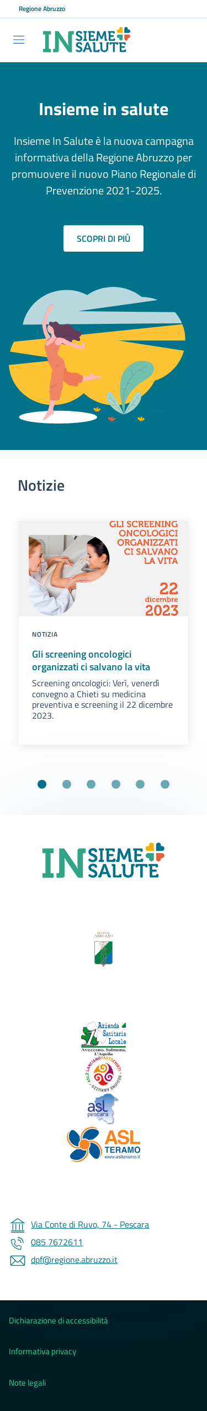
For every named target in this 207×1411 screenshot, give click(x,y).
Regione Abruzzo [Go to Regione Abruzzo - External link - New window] (42, 9)
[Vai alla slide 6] (165, 784)
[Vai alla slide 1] (42, 784)
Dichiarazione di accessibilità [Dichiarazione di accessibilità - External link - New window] (58, 1321)
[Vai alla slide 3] (91, 784)
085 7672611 (46, 1242)
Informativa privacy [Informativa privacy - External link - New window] (42, 1351)
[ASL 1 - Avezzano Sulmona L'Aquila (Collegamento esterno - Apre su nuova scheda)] (103, 1038)
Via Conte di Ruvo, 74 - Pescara (79, 1224)
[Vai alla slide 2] (66, 784)
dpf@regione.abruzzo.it (63, 1259)
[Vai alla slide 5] (140, 784)
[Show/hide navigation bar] (19, 39)
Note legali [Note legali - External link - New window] (27, 1383)
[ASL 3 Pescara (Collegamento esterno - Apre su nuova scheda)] (103, 1109)
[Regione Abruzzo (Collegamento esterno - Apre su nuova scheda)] (103, 949)
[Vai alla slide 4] (116, 784)
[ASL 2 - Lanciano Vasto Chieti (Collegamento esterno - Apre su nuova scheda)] (103, 1074)
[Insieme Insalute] (103, 860)
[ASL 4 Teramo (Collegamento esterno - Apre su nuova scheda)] (103, 1144)
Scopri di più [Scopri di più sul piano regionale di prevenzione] (103, 238)
